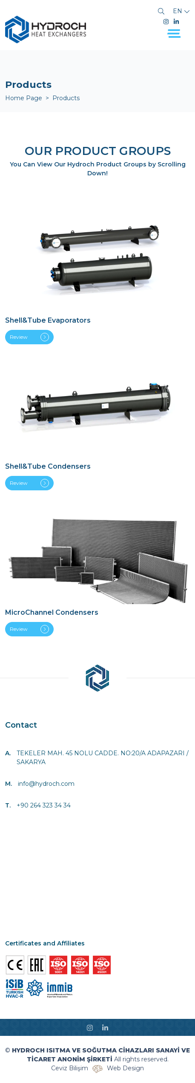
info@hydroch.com (46, 784)
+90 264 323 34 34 (44, 805)
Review (29, 337)
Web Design (125, 1068)
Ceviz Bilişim (69, 1068)
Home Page (23, 98)
